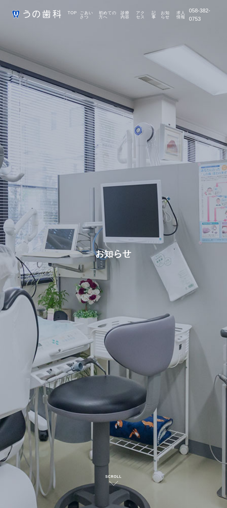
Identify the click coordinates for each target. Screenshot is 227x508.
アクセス (140, 14)
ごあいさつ (86, 14)
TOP (72, 12)
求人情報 (180, 14)
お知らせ (165, 14)
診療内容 (125, 14)
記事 (154, 14)
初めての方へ (107, 14)
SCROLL (113, 476)
